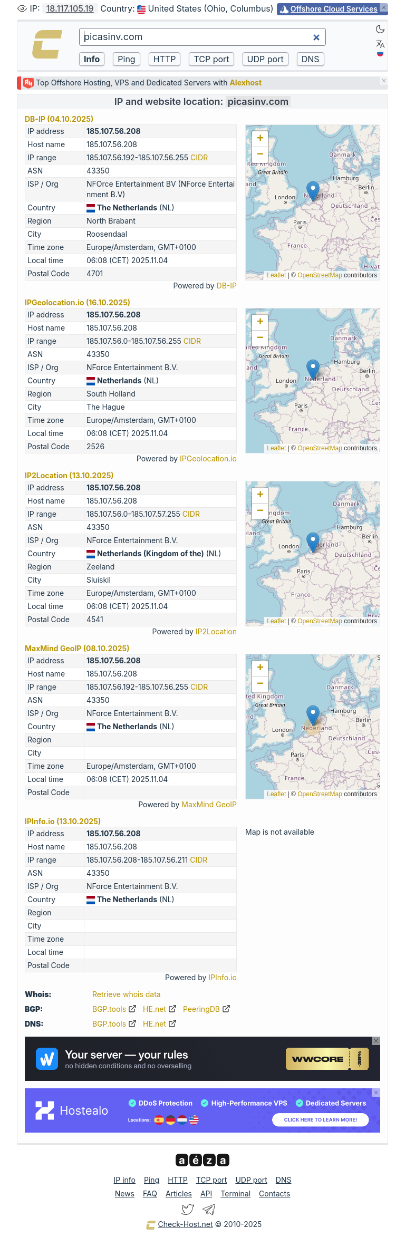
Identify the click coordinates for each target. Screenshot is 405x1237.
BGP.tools (114, 1008)
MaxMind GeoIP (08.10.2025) (77, 648)
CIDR (199, 157)
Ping (151, 1179)
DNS (284, 1179)
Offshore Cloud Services (334, 8)
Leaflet (276, 275)
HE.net (160, 1008)
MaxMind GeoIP (209, 804)
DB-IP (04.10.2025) (59, 118)
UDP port (251, 1179)
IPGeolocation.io (208, 458)
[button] (313, 191)
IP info (125, 1179)
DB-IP (227, 285)
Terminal (235, 1193)
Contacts (274, 1193)
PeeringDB (206, 1008)
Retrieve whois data (126, 994)
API (206, 1193)
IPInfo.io (222, 977)
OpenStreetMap (319, 275)
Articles (179, 1193)
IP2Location (216, 631)
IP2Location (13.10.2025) (69, 475)
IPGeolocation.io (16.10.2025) (77, 302)
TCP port (211, 1179)
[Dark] (380, 29)
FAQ (150, 1193)
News (124, 1193)
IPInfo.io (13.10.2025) (63, 821)
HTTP (177, 1179)
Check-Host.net (179, 1225)
